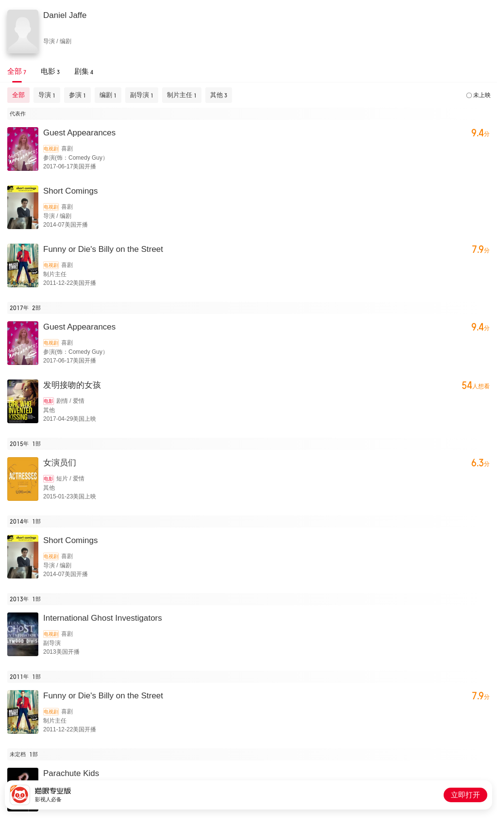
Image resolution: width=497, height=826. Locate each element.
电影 (48, 401)
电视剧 (51, 148)
